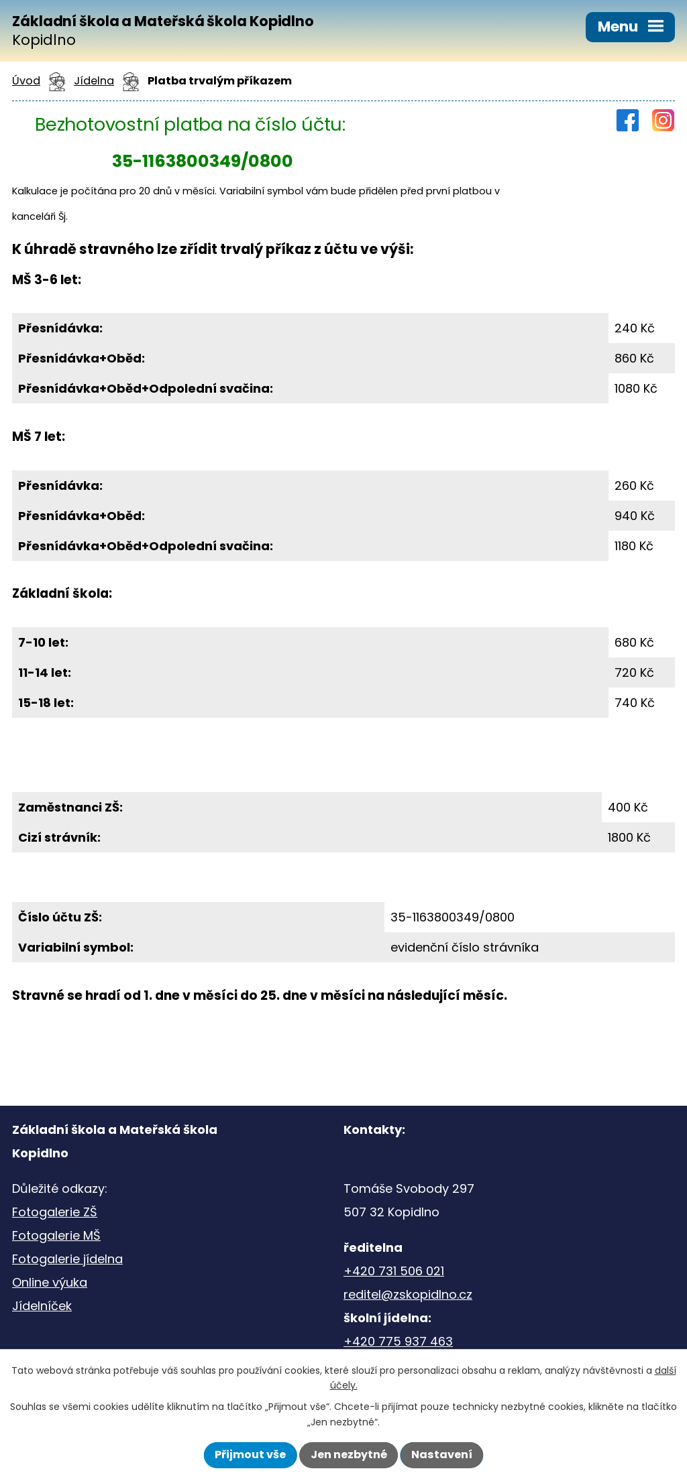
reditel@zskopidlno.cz (408, 1294)
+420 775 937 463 (398, 1341)
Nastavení (441, 1454)
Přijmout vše (250, 1454)
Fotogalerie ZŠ (54, 1212)
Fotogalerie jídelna (67, 1258)
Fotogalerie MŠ (56, 1235)
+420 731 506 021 (394, 1271)
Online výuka (49, 1282)
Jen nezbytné (349, 1454)
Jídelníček (42, 1305)
